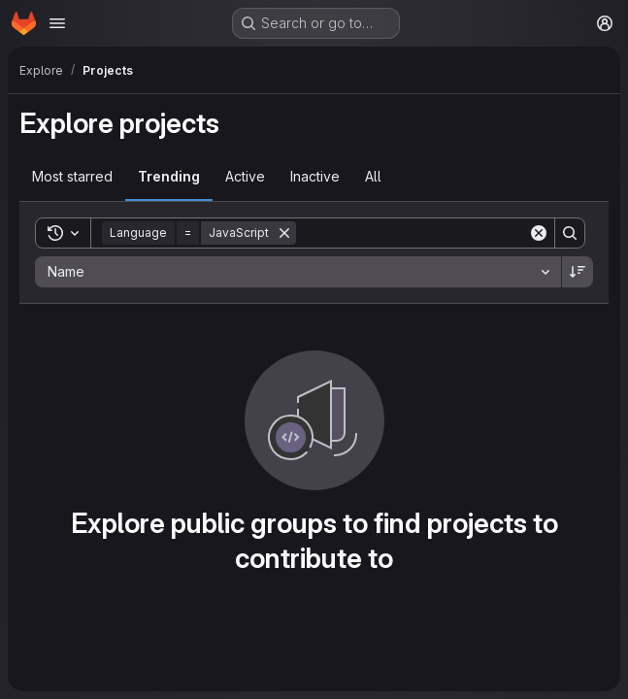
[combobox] (298, 271)
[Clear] (538, 233)
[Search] (416, 233)
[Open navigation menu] (57, 23)
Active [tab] (245, 176)
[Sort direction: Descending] (577, 271)
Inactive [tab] (315, 176)
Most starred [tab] (72, 176)
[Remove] (284, 233)
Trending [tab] (169, 176)
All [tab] (373, 176)
